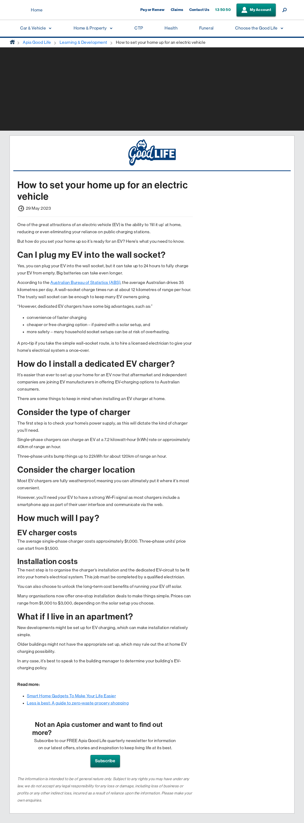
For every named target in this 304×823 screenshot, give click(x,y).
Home (37, 10)
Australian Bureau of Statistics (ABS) (85, 282)
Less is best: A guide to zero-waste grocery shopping (78, 703)
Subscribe (105, 761)
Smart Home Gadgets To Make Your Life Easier (71, 696)
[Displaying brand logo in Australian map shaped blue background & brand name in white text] (19, 10)
